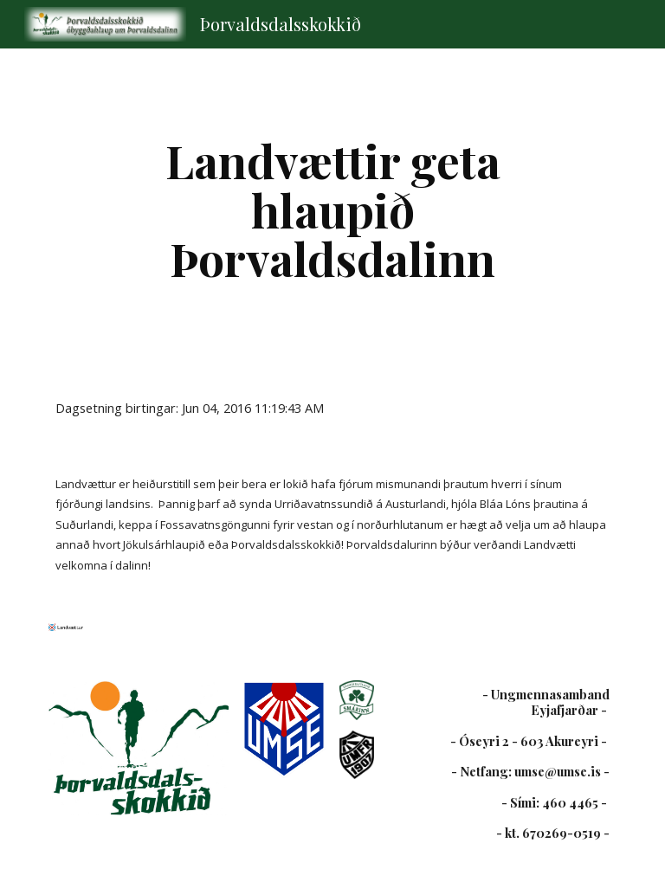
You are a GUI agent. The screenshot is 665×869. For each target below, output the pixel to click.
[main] (332, 209)
